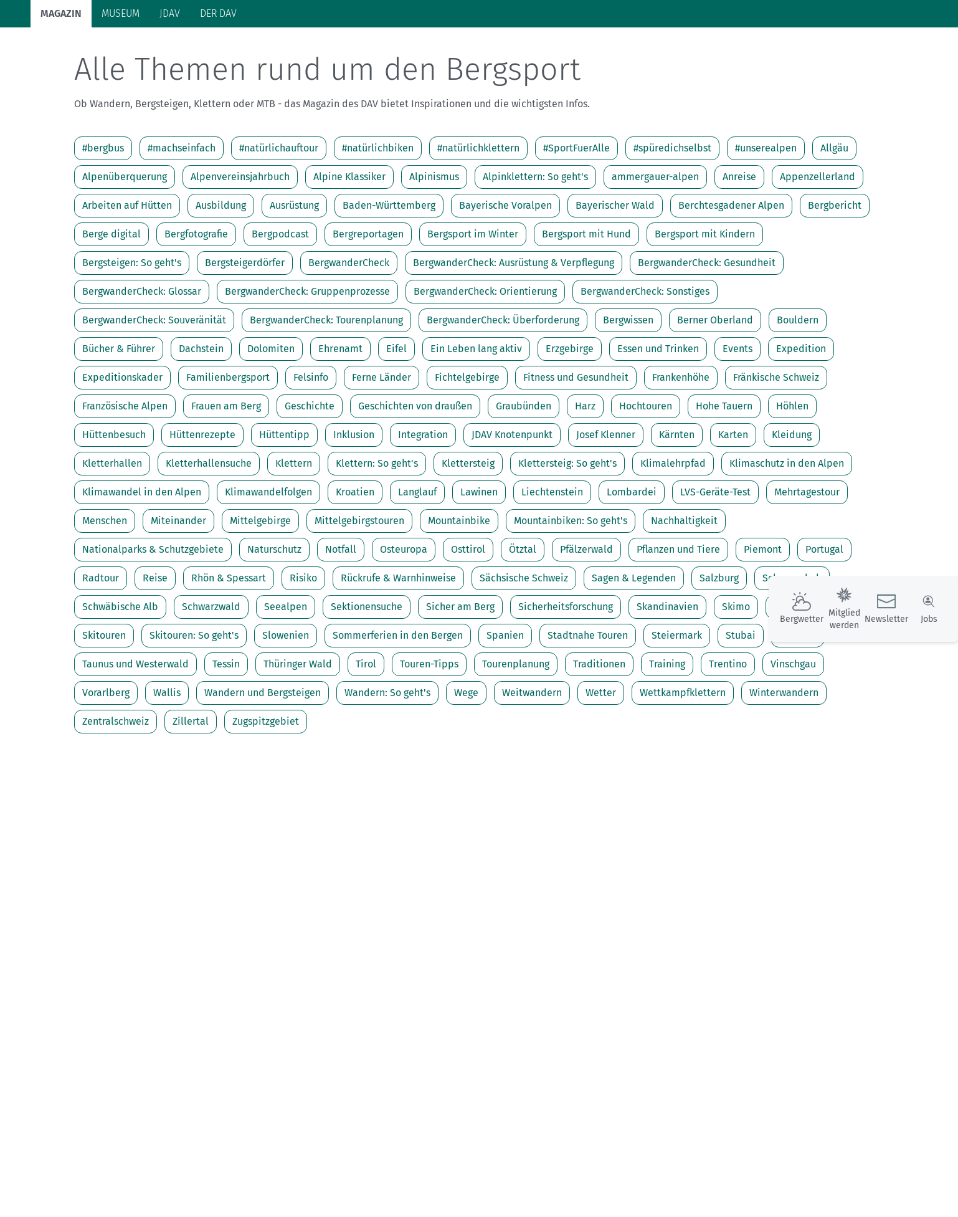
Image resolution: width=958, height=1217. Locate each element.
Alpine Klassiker (349, 225)
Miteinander (178, 569)
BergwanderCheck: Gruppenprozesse (307, 340)
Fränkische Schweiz (776, 426)
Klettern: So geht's (377, 512)
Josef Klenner (605, 483)
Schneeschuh (792, 626)
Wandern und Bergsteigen (262, 741)
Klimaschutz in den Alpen (786, 512)
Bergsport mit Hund (586, 283)
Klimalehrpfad (673, 512)
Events (737, 397)
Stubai (741, 684)
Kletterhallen (112, 512)
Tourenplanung (515, 712)
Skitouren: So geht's (194, 684)
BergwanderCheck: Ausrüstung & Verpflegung (513, 311)
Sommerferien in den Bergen (398, 684)
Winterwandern (783, 741)
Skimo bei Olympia (817, 655)
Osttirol (468, 598)
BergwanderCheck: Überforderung (503, 369)
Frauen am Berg (226, 455)
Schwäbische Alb (120, 655)
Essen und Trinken (658, 397)
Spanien (505, 684)
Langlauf (417, 540)
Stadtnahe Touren (588, 684)
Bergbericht (834, 254)
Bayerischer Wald (615, 254)
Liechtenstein (552, 540)
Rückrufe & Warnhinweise (398, 626)
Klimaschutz (350, 51)
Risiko (303, 626)
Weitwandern (532, 741)
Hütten (287, 51)
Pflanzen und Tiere (678, 598)
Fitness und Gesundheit (575, 426)
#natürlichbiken (378, 197)
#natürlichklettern (478, 197)
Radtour (100, 626)
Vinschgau (793, 712)
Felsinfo (310, 426)
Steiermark (677, 684)
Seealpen (285, 655)
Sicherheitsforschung (565, 655)
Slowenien (285, 684)
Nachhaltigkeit (684, 569)
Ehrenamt (340, 397)
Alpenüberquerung (124, 225)
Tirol (366, 712)
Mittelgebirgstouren (359, 569)
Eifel (396, 397)
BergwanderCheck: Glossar (141, 340)
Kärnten (677, 483)
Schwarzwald (211, 655)
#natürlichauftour (278, 197)
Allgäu (834, 197)
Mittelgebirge (260, 569)
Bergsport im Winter (472, 283)
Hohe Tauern (724, 455)
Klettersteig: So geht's (567, 512)
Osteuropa (403, 598)
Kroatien (355, 540)
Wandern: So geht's (387, 741)
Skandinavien (667, 655)
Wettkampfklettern (683, 741)
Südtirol (797, 684)
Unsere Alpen (427, 51)
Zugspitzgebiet (265, 770)
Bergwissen (628, 369)
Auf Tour (234, 51)
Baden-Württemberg (389, 254)
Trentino (728, 712)
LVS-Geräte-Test (715, 540)
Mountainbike (459, 569)
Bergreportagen (368, 283)
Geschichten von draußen (415, 455)
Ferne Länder (381, 426)
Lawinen (479, 540)
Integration (423, 483)
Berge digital (111, 283)
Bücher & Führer (118, 397)
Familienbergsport (228, 426)
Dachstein (201, 397)
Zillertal (191, 770)
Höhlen (792, 455)
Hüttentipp (284, 483)
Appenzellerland (817, 225)
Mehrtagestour (807, 540)
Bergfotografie (196, 283)
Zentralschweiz (115, 770)
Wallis (167, 741)
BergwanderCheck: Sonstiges (645, 340)
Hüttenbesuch (114, 483)
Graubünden (523, 455)
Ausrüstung (294, 254)
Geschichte (309, 455)
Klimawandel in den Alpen (141, 540)
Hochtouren (645, 455)
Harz (585, 455)
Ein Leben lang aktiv (476, 397)
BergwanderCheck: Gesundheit (706, 311)
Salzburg (719, 626)
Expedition (801, 397)
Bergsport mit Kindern (705, 283)
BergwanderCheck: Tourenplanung (326, 369)
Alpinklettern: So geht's (535, 225)
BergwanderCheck (348, 311)
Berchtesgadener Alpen (731, 254)
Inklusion (353, 483)
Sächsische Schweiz (524, 626)
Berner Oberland (715, 369)
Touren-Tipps (429, 712)
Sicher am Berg (460, 655)
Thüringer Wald (297, 712)
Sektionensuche (366, 655)
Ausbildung (221, 254)
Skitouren (104, 684)
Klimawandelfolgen (268, 540)
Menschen (104, 569)
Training (667, 712)
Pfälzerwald (586, 598)
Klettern (293, 512)
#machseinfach (182, 197)
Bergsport (173, 51)
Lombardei (632, 540)
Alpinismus (434, 225)
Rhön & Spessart (228, 626)
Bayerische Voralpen (505, 254)
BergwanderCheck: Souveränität (154, 369)
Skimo (736, 655)
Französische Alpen (125, 455)
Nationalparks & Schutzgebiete (153, 598)
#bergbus (103, 197)
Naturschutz (274, 598)
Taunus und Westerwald (135, 712)
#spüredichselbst (672, 197)
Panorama (793, 50)
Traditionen (599, 712)
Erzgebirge (570, 397)
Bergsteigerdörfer (245, 311)
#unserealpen (766, 197)
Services (859, 50)
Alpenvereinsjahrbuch (240, 225)
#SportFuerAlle (576, 197)
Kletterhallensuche (209, 512)
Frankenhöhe (680, 426)
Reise (155, 626)
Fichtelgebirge (467, 426)
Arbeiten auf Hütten (127, 254)
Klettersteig (468, 512)
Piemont (763, 598)
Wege (466, 741)
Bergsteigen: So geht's (131, 311)
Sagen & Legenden (634, 626)
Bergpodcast (280, 283)
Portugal (824, 598)
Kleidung (792, 483)
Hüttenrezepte (202, 483)
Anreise (739, 225)
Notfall (340, 598)
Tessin (226, 712)
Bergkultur (501, 51)
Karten (733, 483)
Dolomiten (271, 397)
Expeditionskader (122, 426)
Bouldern (797, 369)
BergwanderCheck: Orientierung (485, 340)
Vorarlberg (106, 741)
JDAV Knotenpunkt (512, 483)
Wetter (601, 741)
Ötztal (522, 598)
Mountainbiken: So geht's (570, 569)
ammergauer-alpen (655, 225)
